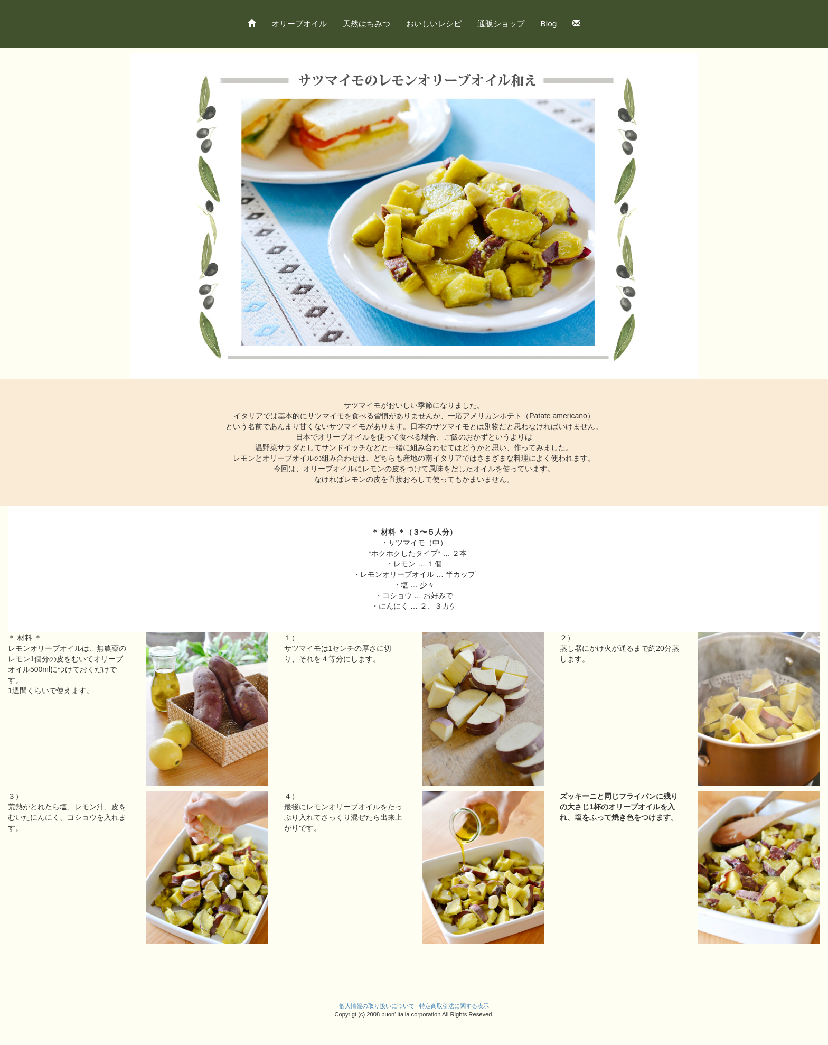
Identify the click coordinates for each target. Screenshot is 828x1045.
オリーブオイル (299, 23)
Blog (549, 23)
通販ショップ (501, 23)
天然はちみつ (366, 23)
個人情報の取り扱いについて (377, 1006)
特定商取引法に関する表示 (454, 1006)
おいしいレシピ (434, 23)
